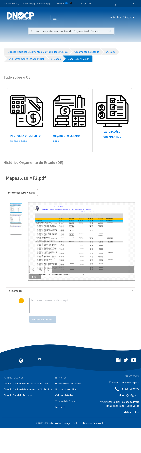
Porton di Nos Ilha (65, 389)
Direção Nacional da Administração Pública (28, 389)
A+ (89, 3)
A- (82, 3)
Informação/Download (21, 192)
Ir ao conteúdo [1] (11, 3)
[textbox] (75, 305)
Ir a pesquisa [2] (28, 3)
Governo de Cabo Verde (68, 383)
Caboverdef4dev (64, 395)
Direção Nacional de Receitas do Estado (26, 383)
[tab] (70, 290)
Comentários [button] (71, 290)
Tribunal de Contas (66, 401)
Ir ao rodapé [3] (43, 3)
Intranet (60, 407)
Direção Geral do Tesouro (18, 395)
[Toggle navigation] (38, 17)
